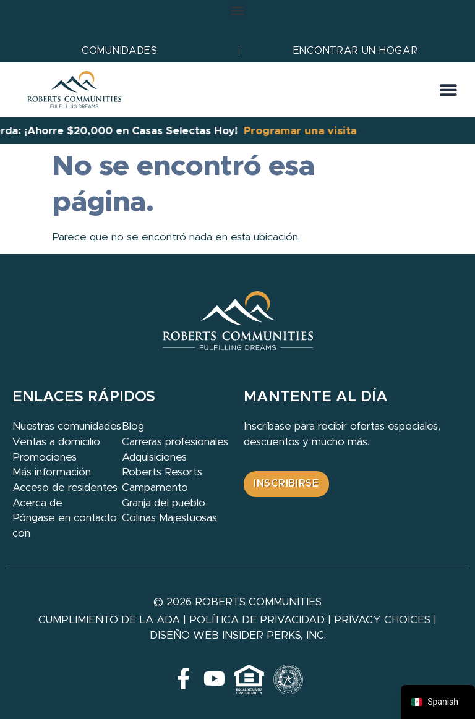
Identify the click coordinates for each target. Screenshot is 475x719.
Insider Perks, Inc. (274, 635)
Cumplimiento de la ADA (109, 620)
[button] (238, 10)
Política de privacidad (257, 620)
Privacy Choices (382, 620)
